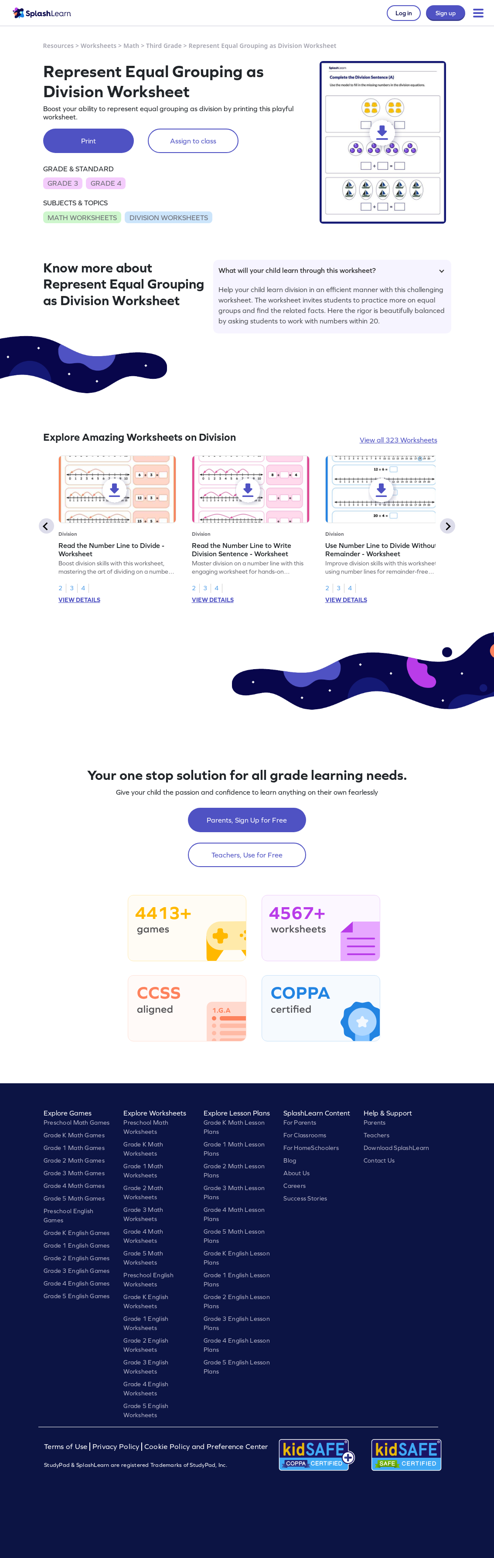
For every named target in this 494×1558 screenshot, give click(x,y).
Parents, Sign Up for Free (247, 820)
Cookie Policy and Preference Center (206, 1446)
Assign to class (193, 141)
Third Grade (164, 45)
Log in (403, 13)
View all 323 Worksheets (398, 440)
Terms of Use (66, 1446)
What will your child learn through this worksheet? (331, 270)
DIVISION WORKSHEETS (168, 217)
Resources (58, 45)
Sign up (446, 13)
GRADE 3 (63, 183)
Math (131, 45)
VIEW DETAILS (79, 599)
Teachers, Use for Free (247, 855)
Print (88, 141)
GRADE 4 (106, 183)
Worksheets (98, 45)
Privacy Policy (116, 1446)
